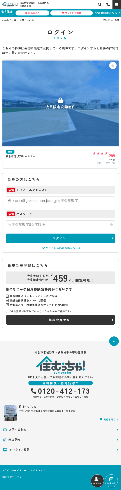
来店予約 (111, 481)
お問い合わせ (14, 429)
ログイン (59, 238)
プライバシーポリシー (14, 470)
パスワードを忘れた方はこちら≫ (60, 247)
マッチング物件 (71, 12)
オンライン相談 (16, 449)
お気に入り (32, 12)
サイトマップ (38, 470)
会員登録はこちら (106, 13)
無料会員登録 (59, 320)
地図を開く (107, 419)
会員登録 (97, 481)
